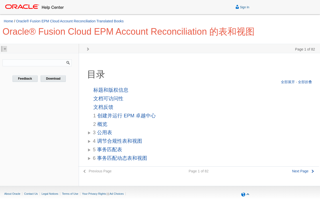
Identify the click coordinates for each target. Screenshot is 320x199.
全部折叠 (305, 82)
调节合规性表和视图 (117, 141)
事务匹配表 (107, 149)
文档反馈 (103, 107)
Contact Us (31, 193)
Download (53, 78)
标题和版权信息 (110, 90)
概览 (100, 124)
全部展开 (288, 82)
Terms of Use (70, 193)
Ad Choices (117, 193)
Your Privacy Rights (94, 193)
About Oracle (12, 193)
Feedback (25, 78)
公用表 (102, 132)
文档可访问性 (108, 98)
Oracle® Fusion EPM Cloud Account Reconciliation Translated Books (70, 21)
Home (8, 21)
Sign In (242, 6)
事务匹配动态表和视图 (120, 158)
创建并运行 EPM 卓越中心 (124, 115)
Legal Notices (50, 193)
